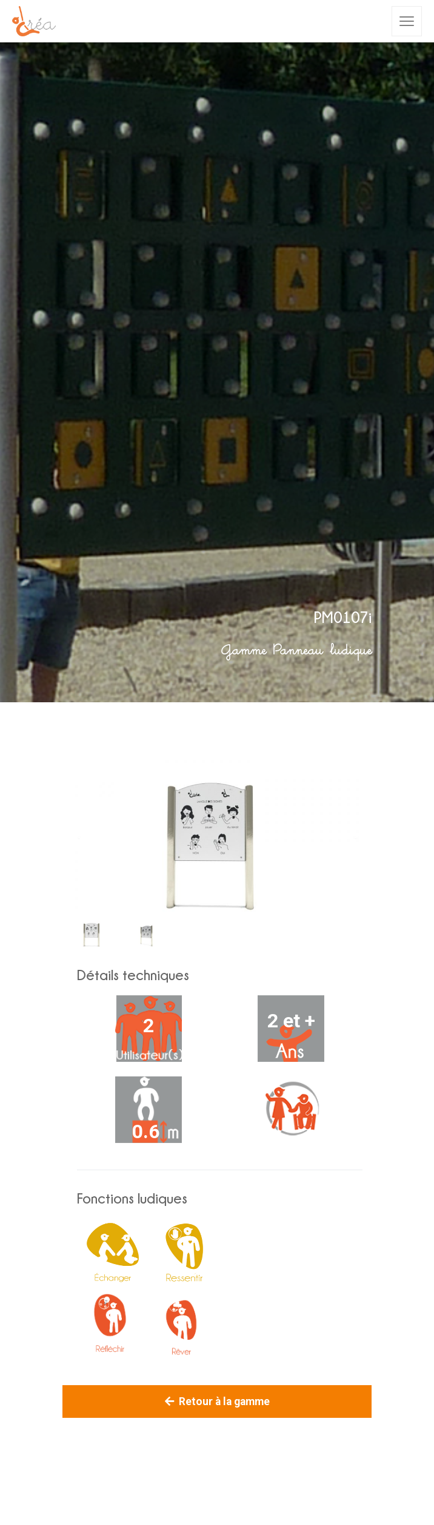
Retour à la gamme (217, 1401)
